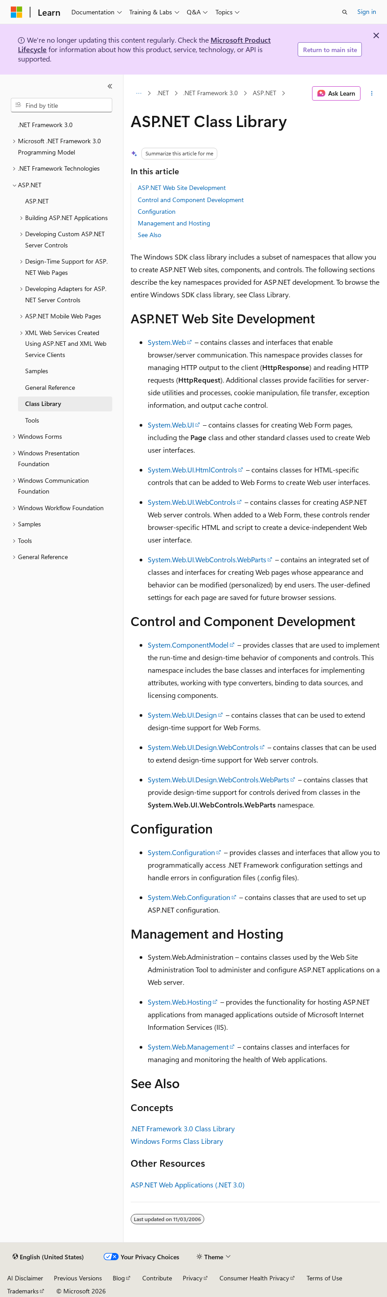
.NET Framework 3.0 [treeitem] (45, 124)
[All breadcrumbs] (138, 93)
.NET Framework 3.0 (210, 93)
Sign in (366, 11)
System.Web (167, 342)
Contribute (157, 1278)
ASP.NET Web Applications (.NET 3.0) (188, 1184)
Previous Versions (78, 1278)
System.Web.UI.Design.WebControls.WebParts (218, 779)
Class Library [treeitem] (43, 403)
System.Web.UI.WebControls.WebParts (207, 559)
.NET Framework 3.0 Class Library (183, 1128)
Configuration (157, 211)
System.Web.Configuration (189, 897)
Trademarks (23, 1291)
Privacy (192, 1278)
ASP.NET (264, 93)
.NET (163, 93)
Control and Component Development (191, 199)
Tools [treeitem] (32, 420)
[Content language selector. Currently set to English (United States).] (48, 1257)
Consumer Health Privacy (254, 1278)
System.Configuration (181, 852)
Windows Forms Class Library (177, 1141)
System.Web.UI (171, 424)
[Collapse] (110, 86)
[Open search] (345, 12)
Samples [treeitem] (36, 370)
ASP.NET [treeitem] (36, 201)
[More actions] (372, 93)
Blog (119, 1278)
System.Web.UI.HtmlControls (192, 469)
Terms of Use (324, 1278)
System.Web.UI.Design (182, 714)
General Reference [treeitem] (50, 387)
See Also (149, 234)
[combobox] (61, 105)
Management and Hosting (174, 223)
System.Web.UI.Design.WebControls (203, 747)
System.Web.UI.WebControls (192, 502)
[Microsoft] (16, 12)
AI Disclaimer (25, 1278)
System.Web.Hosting (179, 1001)
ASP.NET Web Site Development (182, 187)
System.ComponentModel (188, 644)
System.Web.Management (188, 1046)
